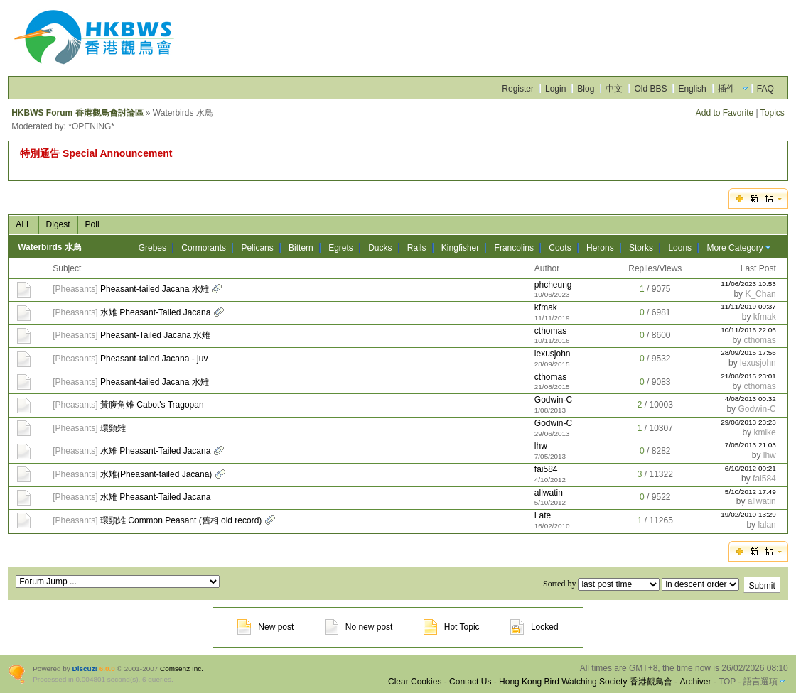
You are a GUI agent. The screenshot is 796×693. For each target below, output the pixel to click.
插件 (726, 89)
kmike (764, 432)
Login (555, 89)
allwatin (548, 493)
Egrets (340, 248)
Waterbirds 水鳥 (50, 247)
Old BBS (650, 89)
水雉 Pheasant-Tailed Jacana (155, 312)
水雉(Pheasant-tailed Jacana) (156, 474)
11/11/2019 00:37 (748, 306)
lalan (766, 525)
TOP (727, 682)
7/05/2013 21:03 (750, 445)
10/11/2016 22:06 (748, 330)
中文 (614, 89)
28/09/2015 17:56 (748, 352)
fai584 (546, 469)
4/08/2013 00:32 (750, 399)
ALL (23, 224)
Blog (585, 89)
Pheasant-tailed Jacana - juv (154, 359)
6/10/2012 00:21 (750, 468)
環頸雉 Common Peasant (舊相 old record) (181, 520)
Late (542, 515)
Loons (680, 248)
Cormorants (203, 248)
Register (518, 89)
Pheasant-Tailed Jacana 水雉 (155, 335)
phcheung (553, 285)
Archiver (695, 682)
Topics (772, 113)
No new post (359, 627)
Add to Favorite (724, 113)
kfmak (545, 307)
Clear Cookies (414, 682)
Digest (58, 224)
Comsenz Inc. (181, 668)
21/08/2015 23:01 (748, 376)
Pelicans (257, 248)
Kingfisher (460, 248)
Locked (534, 627)
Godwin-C (553, 400)
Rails (416, 248)
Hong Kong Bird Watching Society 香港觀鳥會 (585, 682)
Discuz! (84, 668)
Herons (600, 248)
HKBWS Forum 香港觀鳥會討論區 (77, 113)
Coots (560, 248)
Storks (641, 248)
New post (265, 627)
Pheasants (75, 289)
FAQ (765, 89)
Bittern (301, 248)
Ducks (380, 248)
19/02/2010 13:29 (748, 514)
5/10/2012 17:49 (750, 492)
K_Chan (760, 294)
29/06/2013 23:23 (748, 422)
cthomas (550, 331)
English (692, 89)
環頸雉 (113, 428)
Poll (92, 224)
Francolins (514, 248)
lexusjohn (552, 354)
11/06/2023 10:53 (748, 284)
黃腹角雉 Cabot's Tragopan (152, 405)
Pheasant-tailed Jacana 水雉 (154, 289)
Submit (761, 586)
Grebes (152, 248)
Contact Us (470, 682)
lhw (540, 446)
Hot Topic (452, 627)
